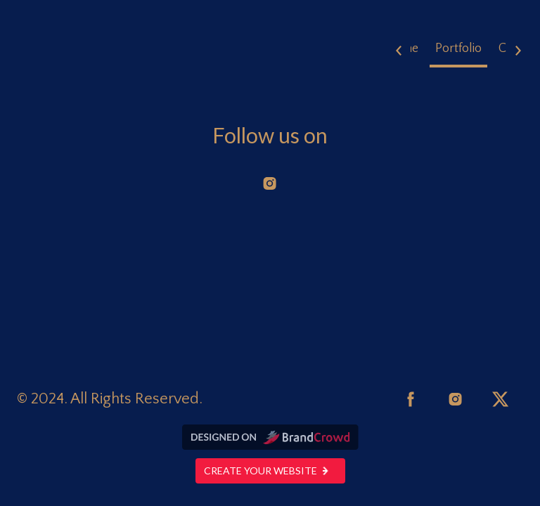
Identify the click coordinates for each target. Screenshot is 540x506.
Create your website (270, 470)
